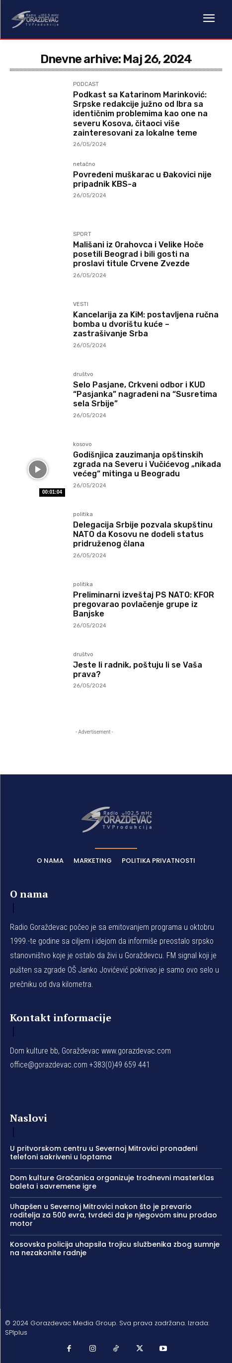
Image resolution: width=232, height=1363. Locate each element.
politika (83, 515)
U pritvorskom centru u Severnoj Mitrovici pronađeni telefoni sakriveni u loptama (103, 1152)
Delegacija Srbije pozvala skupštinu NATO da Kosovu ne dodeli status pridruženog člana (143, 534)
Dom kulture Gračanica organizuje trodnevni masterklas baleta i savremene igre (112, 1182)
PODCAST (86, 84)
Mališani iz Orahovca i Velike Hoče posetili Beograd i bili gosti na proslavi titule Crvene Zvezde (138, 254)
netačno (84, 164)
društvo (83, 375)
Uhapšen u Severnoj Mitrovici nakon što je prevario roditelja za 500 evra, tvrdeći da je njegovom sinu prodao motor (113, 1215)
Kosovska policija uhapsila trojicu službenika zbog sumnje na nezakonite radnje (115, 1248)
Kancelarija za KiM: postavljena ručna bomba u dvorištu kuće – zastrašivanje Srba (146, 324)
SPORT (82, 234)
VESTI (80, 304)
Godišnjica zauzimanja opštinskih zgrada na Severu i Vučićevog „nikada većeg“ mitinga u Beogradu (147, 464)
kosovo (82, 445)
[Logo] (35, 19)
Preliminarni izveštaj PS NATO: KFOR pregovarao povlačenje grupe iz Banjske (143, 604)
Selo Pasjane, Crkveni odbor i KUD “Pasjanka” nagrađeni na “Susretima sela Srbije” (145, 394)
